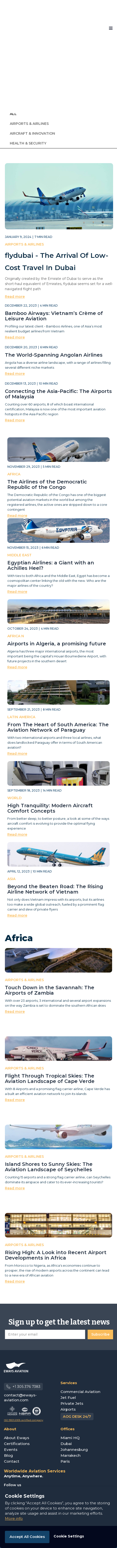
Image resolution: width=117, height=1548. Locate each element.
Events (10, 1449)
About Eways (16, 1437)
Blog (8, 1455)
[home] (19, 28)
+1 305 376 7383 (26, 1386)
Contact (11, 1461)
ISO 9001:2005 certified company (23, 1420)
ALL (13, 114)
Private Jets (71, 1403)
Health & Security (28, 143)
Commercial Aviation (80, 1391)
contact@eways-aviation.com (20, 1397)
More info (14, 1518)
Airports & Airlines (29, 123)
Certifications (17, 1443)
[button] (111, 28)
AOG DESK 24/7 (77, 1416)
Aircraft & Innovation (32, 133)
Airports (68, 1409)
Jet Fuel (68, 1397)
